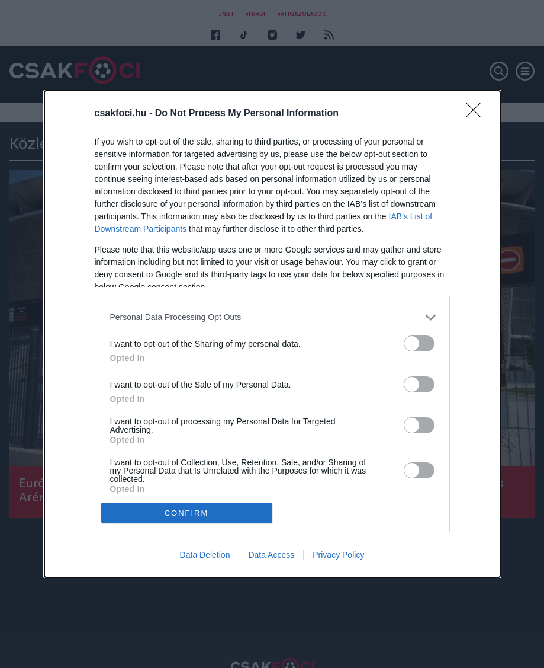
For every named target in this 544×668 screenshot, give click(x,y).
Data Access (271, 555)
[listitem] (272, 317)
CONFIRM (187, 512)
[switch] (419, 343)
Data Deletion (205, 555)
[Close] (477, 114)
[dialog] (272, 334)
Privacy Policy (338, 555)
